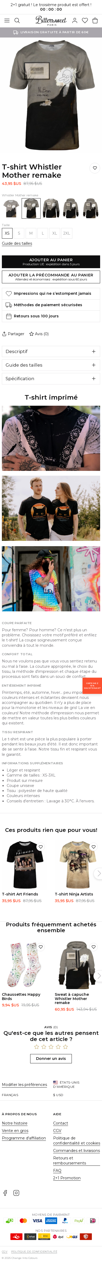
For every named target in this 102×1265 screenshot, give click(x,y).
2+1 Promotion (67, 1178)
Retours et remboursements (69, 1161)
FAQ (57, 1170)
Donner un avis (51, 1058)
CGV (57, 1130)
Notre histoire (15, 1123)
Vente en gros (15, 1130)
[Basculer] (7, 21)
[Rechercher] (17, 21)
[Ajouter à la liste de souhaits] (94, 168)
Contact (60, 1123)
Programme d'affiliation (24, 1138)
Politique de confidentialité (34, 1251)
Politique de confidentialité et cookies (76, 1141)
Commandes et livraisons (76, 1150)
